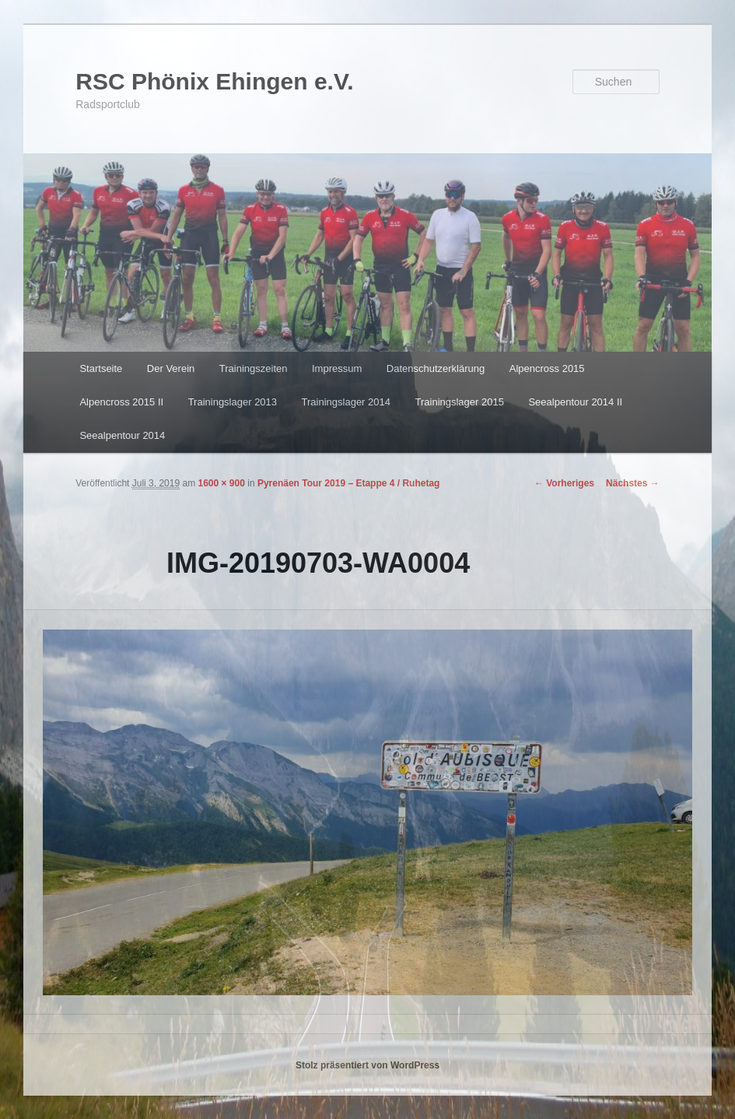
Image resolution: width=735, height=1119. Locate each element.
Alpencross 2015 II (121, 402)
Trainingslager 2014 (346, 402)
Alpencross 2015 (547, 368)
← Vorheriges (564, 483)
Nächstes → (633, 483)
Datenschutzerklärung (436, 368)
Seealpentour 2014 (122, 435)
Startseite (100, 368)
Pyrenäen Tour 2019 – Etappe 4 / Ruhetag (348, 483)
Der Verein (170, 368)
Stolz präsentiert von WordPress (367, 1065)
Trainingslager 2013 (232, 402)
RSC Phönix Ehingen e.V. (214, 81)
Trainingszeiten (253, 368)
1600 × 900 (221, 483)
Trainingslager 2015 (459, 402)
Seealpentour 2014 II (575, 402)
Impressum (337, 368)
